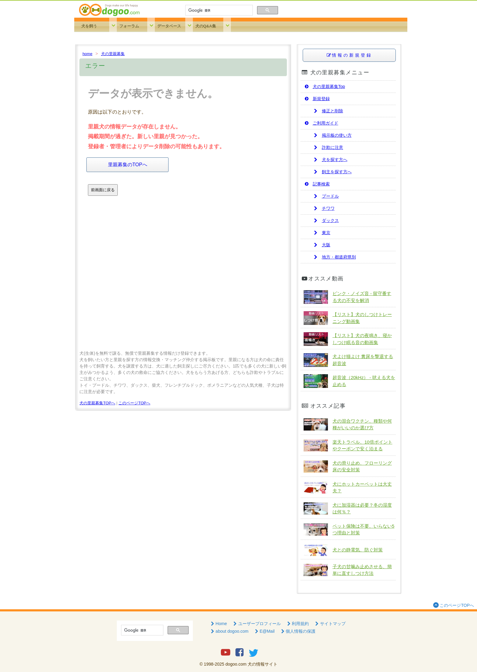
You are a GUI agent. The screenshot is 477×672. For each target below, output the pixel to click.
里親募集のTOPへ (127, 164)
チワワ (324, 208)
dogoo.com (235, 664)
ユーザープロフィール (256, 623)
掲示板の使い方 (332, 135)
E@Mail (264, 631)
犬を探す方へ (330, 159)
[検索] (218, 10)
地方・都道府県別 (334, 257)
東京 (321, 232)
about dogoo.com (229, 631)
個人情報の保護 (298, 631)
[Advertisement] (183, 280)
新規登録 (317, 98)
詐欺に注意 (328, 147)
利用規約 (297, 623)
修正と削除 (328, 110)
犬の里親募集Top (324, 86)
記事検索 (317, 183)
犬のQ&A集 (205, 26)
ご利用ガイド (321, 123)
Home (218, 623)
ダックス (326, 220)
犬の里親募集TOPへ (97, 403)
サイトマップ (330, 623)
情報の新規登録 (349, 55)
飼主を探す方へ (332, 171)
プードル (326, 196)
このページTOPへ (134, 403)
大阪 (321, 244)
